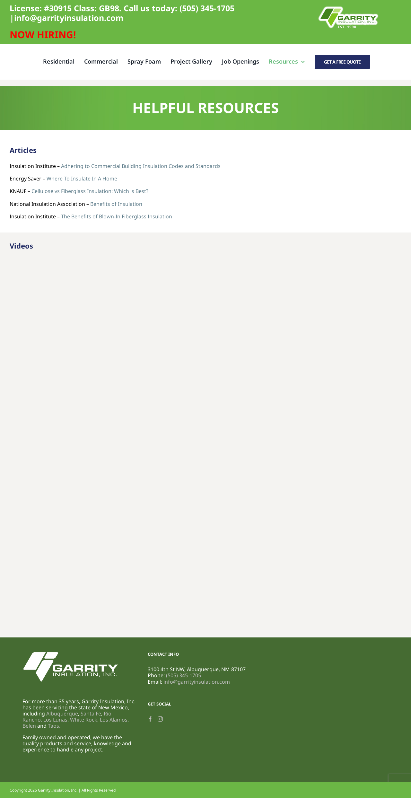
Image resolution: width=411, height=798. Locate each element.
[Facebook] (150, 719)
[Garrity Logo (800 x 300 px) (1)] (348, 7)
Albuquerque (62, 713)
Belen (29, 725)
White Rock (83, 719)
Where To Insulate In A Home (82, 178)
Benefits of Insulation (116, 203)
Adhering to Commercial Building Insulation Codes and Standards (141, 166)
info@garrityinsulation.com (68, 17)
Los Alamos (113, 719)
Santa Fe (91, 713)
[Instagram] (160, 719)
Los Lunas (55, 719)
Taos (53, 725)
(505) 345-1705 (206, 8)
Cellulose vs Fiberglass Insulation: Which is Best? (89, 191)
